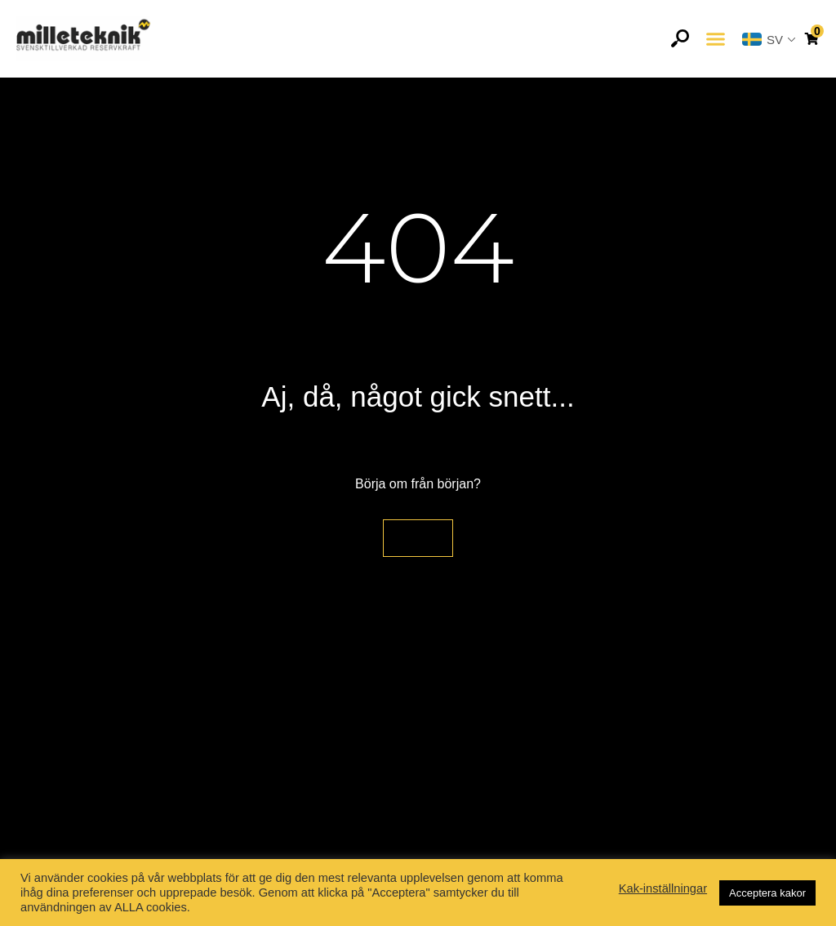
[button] (715, 39)
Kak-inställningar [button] (663, 888)
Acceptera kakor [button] (767, 893)
